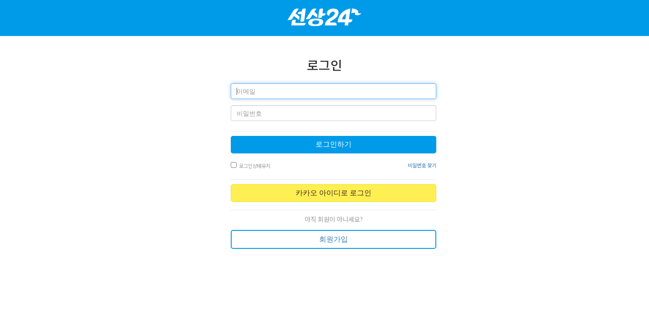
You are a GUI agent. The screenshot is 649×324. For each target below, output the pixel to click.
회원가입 (333, 239)
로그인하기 (333, 144)
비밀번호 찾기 (422, 165)
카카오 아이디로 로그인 (334, 193)
